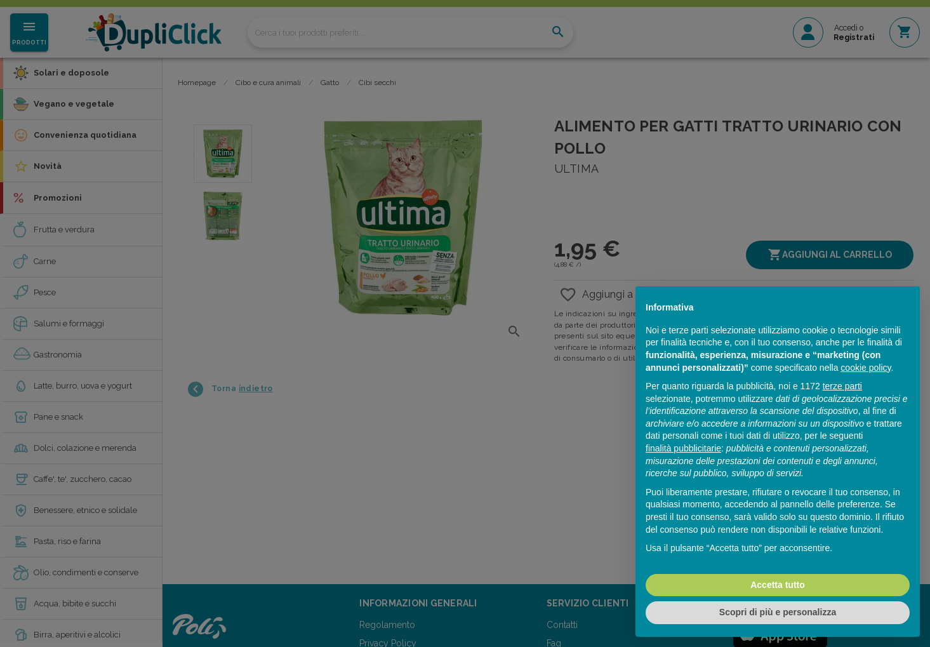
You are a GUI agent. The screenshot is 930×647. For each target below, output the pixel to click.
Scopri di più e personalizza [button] (777, 612)
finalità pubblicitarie (683, 448)
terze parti (842, 386)
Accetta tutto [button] (777, 585)
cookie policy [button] (865, 368)
